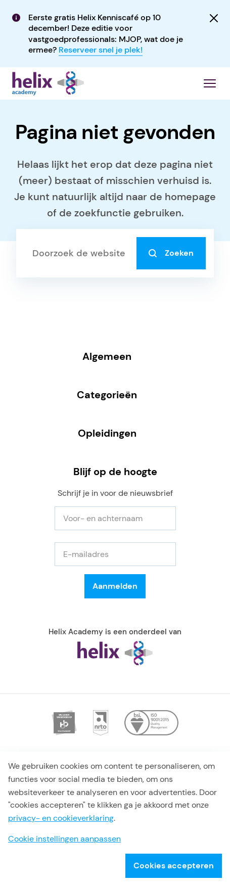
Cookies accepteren (173, 865)
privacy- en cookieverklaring (61, 818)
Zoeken (171, 253)
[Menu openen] (210, 83)
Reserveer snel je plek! (101, 49)
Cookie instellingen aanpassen (64, 838)
